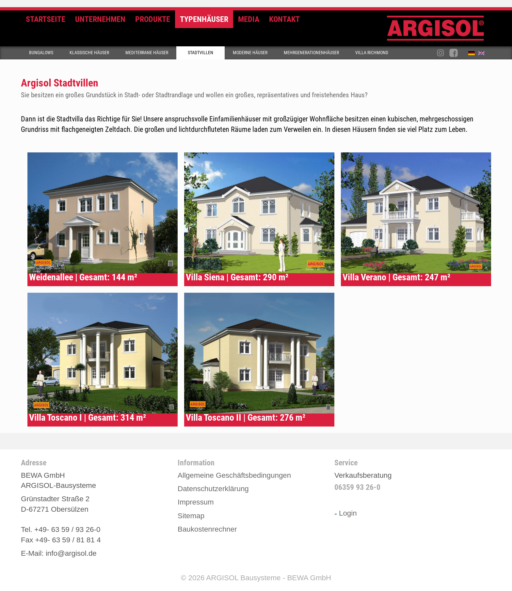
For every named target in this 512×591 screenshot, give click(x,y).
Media (248, 19)
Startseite (45, 19)
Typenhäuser (204, 19)
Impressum (196, 502)
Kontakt (284, 19)
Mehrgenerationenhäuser (311, 52)
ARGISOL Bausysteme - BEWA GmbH (268, 578)
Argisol (439, 30)
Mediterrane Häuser (146, 52)
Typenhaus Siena (259, 219)
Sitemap (191, 516)
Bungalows (41, 52)
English (483, 54)
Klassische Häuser (89, 52)
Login (345, 513)
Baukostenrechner (207, 529)
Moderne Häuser (250, 52)
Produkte (152, 19)
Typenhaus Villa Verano (416, 219)
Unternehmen (100, 19)
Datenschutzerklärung (213, 489)
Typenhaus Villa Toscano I (102, 360)
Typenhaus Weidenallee (102, 219)
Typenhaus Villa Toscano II (259, 360)
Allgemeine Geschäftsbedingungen (234, 475)
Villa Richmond (371, 52)
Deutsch (473, 54)
